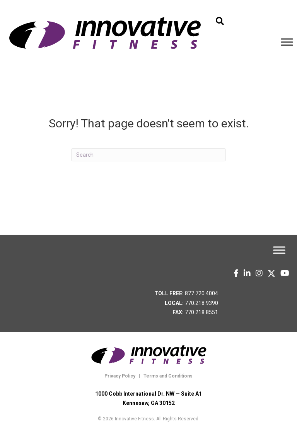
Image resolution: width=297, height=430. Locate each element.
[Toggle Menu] (287, 42)
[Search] (148, 154)
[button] (220, 21)
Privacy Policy (119, 376)
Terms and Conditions (167, 376)
